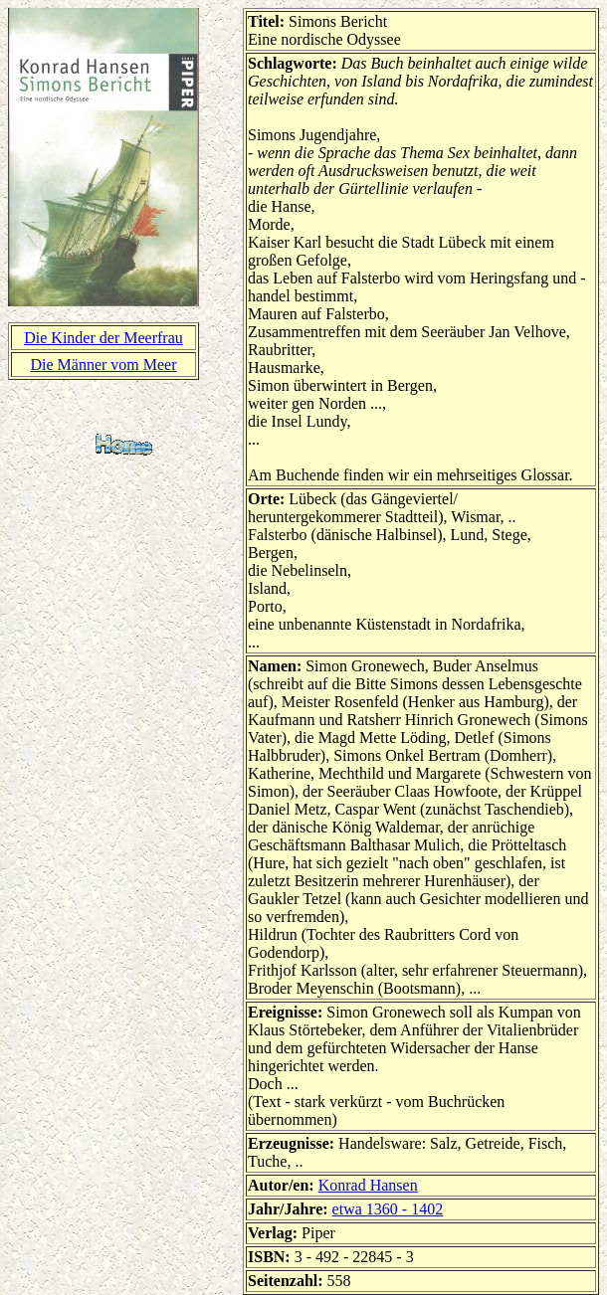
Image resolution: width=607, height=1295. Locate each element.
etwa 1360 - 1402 (388, 1209)
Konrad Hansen (368, 1185)
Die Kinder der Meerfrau (103, 337)
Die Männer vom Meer (103, 364)
